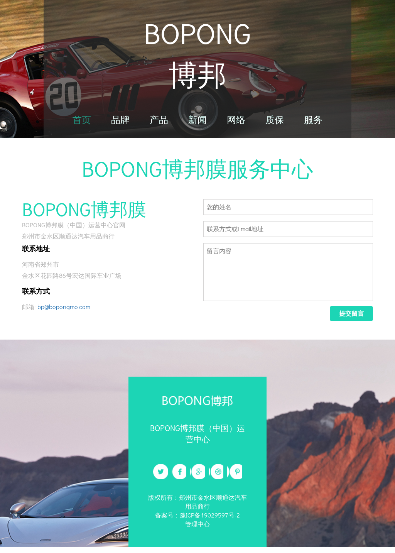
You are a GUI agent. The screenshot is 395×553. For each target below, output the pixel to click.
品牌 (120, 125)
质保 (274, 125)
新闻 (197, 125)
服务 (313, 125)
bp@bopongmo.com (63, 312)
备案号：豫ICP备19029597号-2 (197, 521)
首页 (82, 125)
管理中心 (197, 530)
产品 (159, 125)
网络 (236, 125)
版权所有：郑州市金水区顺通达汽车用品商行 (197, 507)
